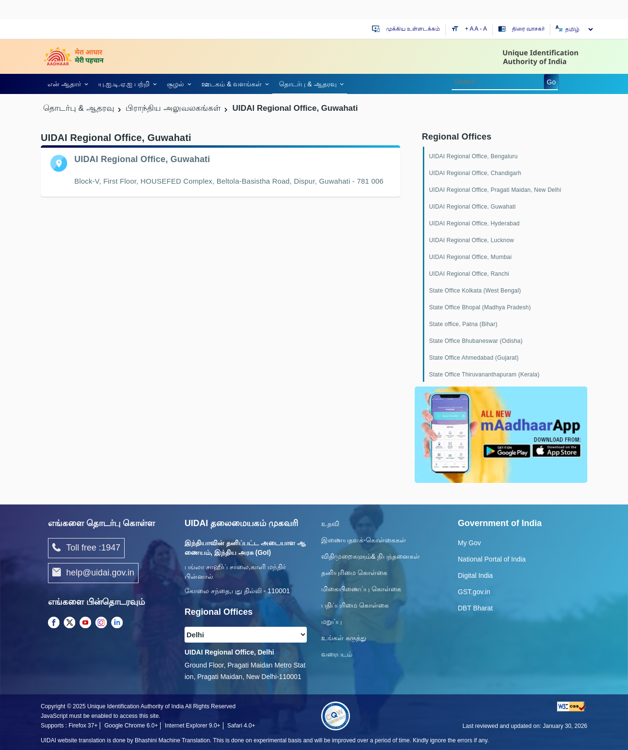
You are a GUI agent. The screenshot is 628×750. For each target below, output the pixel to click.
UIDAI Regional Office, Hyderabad (474, 223)
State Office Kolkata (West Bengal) (475, 290)
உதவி (330, 523)
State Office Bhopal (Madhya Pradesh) (480, 307)
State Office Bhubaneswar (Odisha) (476, 341)
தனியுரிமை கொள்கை (354, 572)
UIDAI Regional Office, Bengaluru (473, 156)
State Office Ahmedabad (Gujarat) (474, 357)
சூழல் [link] (175, 84)
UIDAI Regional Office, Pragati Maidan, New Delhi (495, 190)
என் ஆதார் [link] (64, 84)
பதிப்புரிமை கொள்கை (355, 605)
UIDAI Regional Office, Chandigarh (475, 173)
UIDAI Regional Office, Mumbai (470, 257)
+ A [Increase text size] (470, 28)
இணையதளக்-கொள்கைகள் (363, 540)
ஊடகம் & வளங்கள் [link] (231, 84)
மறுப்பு (331, 621)
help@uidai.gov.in (93, 573)
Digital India (475, 575)
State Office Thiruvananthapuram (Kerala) (484, 374)
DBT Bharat (475, 608)
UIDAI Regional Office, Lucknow (471, 240)
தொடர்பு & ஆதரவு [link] (307, 84)
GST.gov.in (474, 592)
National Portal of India (492, 559)
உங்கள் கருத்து (343, 638)
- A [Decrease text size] (483, 28)
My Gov (469, 543)
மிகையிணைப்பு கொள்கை (361, 589)
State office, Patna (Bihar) (463, 324)
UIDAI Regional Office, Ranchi (469, 273)
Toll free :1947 (86, 548)
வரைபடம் (336, 654)
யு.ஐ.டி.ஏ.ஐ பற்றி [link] (124, 84)
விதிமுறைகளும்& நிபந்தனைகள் (370, 556)
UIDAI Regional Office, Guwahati (472, 206)
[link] (66, 84)
